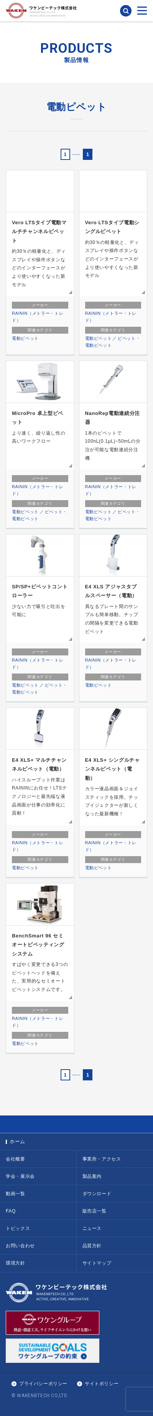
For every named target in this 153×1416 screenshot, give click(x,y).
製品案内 (92, 1176)
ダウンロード (97, 1193)
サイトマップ (97, 1263)
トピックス (18, 1228)
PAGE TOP (76, 1124)
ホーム (17, 1141)
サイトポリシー (101, 1383)
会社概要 (15, 1159)
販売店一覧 (94, 1211)
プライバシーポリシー (43, 1383)
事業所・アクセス (101, 1159)
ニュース (92, 1228)
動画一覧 (15, 1193)
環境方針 (15, 1263)
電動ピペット (25, 338)
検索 (126, 11)
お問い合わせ (20, 1245)
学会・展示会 (20, 1176)
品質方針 (92, 1245)
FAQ (11, 1211)
